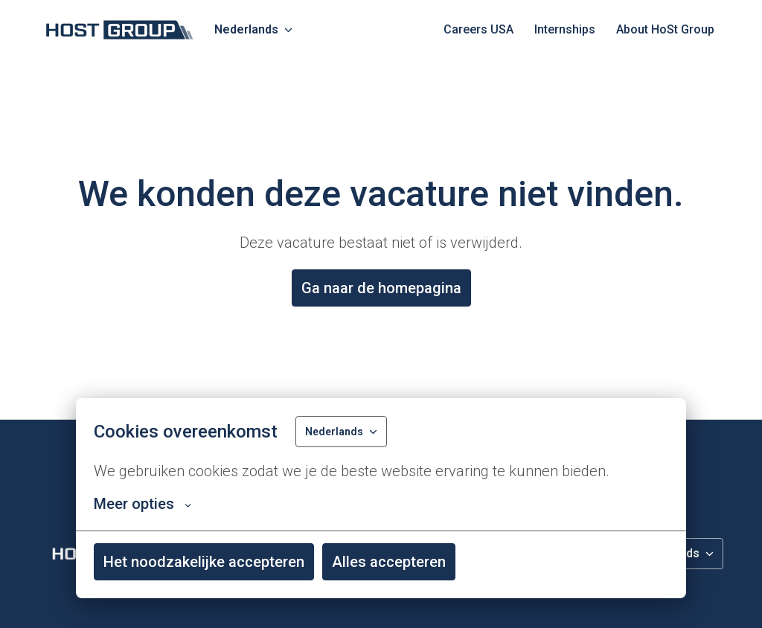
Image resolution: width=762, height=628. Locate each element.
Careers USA (478, 29)
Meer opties (142, 504)
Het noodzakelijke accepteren (203, 562)
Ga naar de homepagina (381, 288)
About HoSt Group (665, 29)
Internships (564, 29)
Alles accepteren (389, 562)
